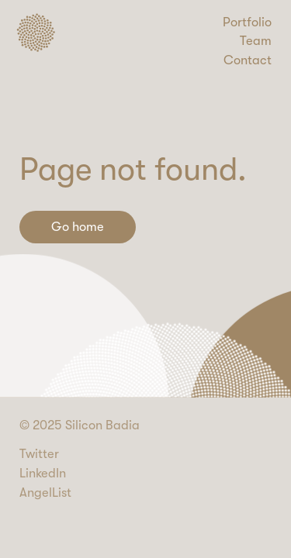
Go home (77, 226)
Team (256, 40)
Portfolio (247, 22)
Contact (247, 60)
